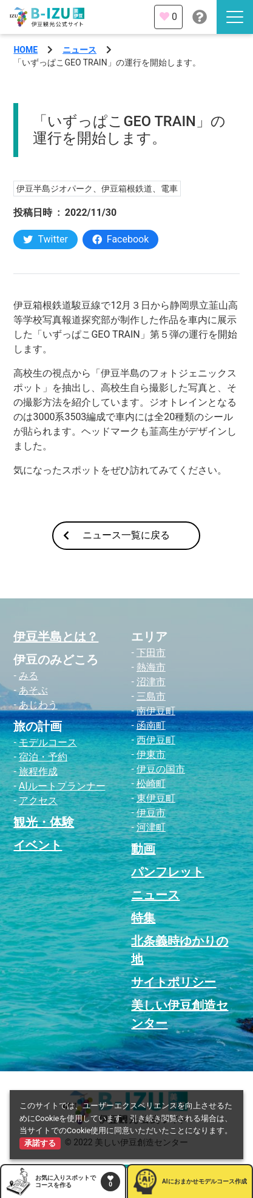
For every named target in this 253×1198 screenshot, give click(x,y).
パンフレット (167, 872)
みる (28, 675)
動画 (143, 849)
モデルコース (48, 742)
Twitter (45, 239)
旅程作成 (38, 771)
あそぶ (33, 690)
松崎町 (151, 783)
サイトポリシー (173, 982)
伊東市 (151, 754)
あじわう (38, 705)
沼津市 (151, 682)
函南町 (151, 725)
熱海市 (151, 667)
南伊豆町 (156, 711)
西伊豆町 (156, 740)
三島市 (151, 696)
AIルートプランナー (62, 786)
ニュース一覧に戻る (116, 535)
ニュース (79, 50)
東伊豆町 (156, 798)
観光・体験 (43, 822)
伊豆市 (151, 812)
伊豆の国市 (161, 769)
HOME (25, 50)
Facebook (120, 239)
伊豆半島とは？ (55, 636)
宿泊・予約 (43, 757)
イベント (37, 845)
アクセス (38, 800)
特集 (143, 918)
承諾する (40, 1143)
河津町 (151, 827)
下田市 (151, 652)
